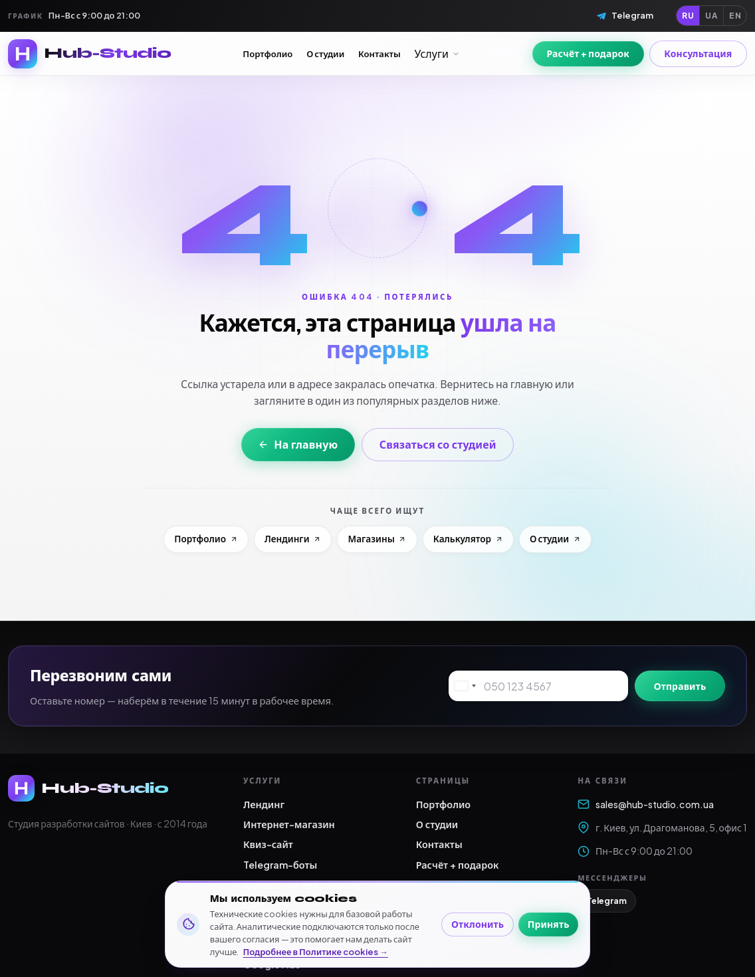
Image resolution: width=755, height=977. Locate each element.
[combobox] (464, 686)
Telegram (607, 900)
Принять (549, 924)
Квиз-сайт (268, 844)
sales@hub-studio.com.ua (646, 804)
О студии (325, 53)
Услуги (438, 53)
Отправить (680, 686)
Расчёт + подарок (588, 53)
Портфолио (267, 53)
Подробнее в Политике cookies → (315, 951)
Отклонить (477, 924)
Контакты (379, 53)
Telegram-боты (280, 865)
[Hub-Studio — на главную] (89, 53)
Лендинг (263, 804)
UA (711, 16)
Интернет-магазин (289, 824)
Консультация (698, 53)
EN (735, 16)
